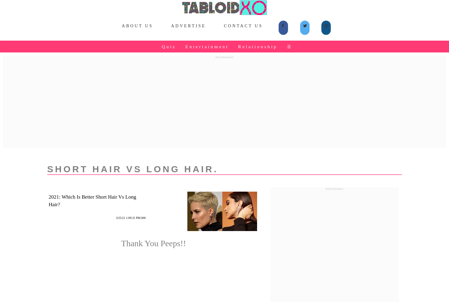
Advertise (188, 26)
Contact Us (243, 26)
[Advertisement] (225, 101)
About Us (137, 26)
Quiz (169, 46)
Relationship (257, 46)
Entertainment (207, 46)
